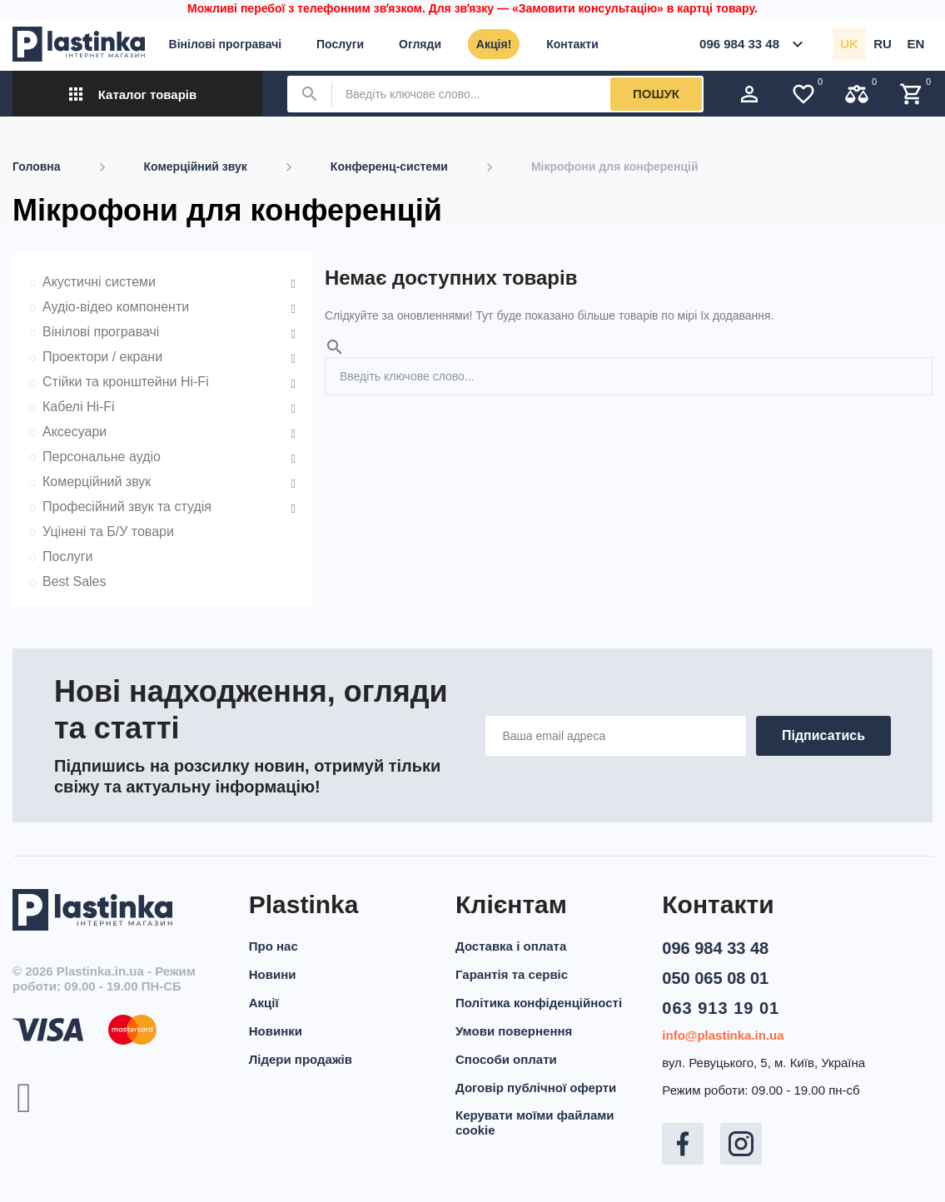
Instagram (741, 1144)
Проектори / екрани (102, 357)
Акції (264, 1003)
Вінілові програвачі (100, 332)
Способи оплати (506, 1059)
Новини (272, 974)
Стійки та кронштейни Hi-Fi (125, 382)
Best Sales (74, 581)
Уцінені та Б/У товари (108, 531)
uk (849, 44)
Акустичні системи (99, 282)
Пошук (656, 94)
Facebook (683, 1144)
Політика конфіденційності (538, 1003)
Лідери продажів (300, 1059)
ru (882, 44)
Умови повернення (513, 1031)
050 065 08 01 (715, 978)
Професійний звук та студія (126, 506)
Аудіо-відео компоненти (115, 307)
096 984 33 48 (715, 948)
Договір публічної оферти (535, 1087)
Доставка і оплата (510, 946)
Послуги (67, 556)
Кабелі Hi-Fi (78, 407)
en (916, 44)
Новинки (275, 1031)
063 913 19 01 (720, 1008)
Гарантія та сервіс (511, 974)
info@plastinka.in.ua (722, 1035)
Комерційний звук (96, 481)
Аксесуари (74, 432)
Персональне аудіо (101, 457)
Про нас (273, 946)
